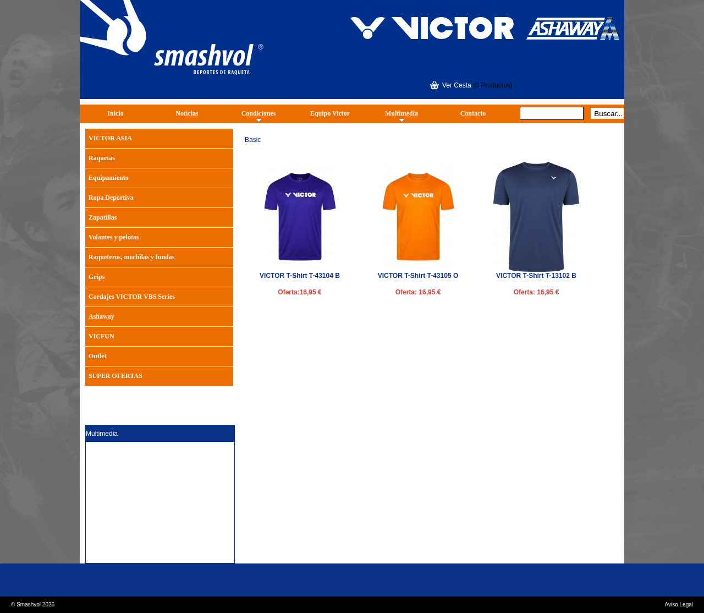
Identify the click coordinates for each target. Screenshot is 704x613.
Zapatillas (103, 217)
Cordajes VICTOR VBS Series (132, 296)
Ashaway (101, 316)
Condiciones (258, 113)
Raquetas (102, 158)
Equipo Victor (330, 113)
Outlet (98, 356)
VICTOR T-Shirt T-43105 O (418, 276)
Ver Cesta (456, 85)
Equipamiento (109, 178)
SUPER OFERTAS (115, 376)
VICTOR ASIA (110, 138)
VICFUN (101, 336)
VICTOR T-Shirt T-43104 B (300, 276)
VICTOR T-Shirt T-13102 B (536, 276)
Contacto (473, 113)
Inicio (115, 113)
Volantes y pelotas (114, 237)
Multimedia (401, 113)
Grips (97, 277)
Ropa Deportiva (111, 197)
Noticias (186, 113)
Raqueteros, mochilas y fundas (131, 257)
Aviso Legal (678, 604)
